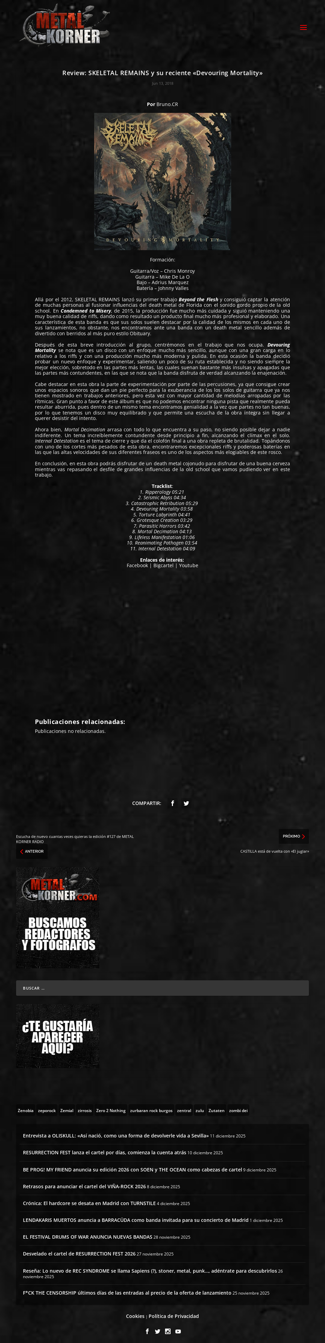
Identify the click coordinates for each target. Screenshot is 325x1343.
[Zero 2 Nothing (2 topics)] (111, 1107)
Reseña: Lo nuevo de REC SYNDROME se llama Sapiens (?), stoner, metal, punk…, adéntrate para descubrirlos (150, 1267)
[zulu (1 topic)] (200, 1107)
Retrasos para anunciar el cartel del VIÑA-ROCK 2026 (84, 1183)
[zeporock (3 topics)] (47, 1107)
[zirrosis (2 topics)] (84, 1107)
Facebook (137, 562)
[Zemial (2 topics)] (67, 1107)
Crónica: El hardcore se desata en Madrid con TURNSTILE (89, 1200)
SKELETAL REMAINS (97, 296)
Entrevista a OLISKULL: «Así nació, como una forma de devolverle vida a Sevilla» (116, 1132)
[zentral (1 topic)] (184, 1107)
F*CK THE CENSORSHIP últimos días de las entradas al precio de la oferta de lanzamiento (127, 1289)
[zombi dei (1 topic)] (238, 1107)
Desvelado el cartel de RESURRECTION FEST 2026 (79, 1250)
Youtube (188, 562)
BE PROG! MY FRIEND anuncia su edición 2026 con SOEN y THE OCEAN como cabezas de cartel (132, 1166)
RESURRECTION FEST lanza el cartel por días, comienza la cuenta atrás (104, 1149)
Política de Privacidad (174, 1313)
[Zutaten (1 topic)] (216, 1107)
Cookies (135, 1313)
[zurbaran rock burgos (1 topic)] (151, 1107)
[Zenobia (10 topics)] (25, 1107)
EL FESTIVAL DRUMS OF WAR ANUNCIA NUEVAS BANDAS (87, 1233)
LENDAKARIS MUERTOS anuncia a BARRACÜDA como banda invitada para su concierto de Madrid (136, 1217)
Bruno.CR (167, 101)
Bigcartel (163, 562)
